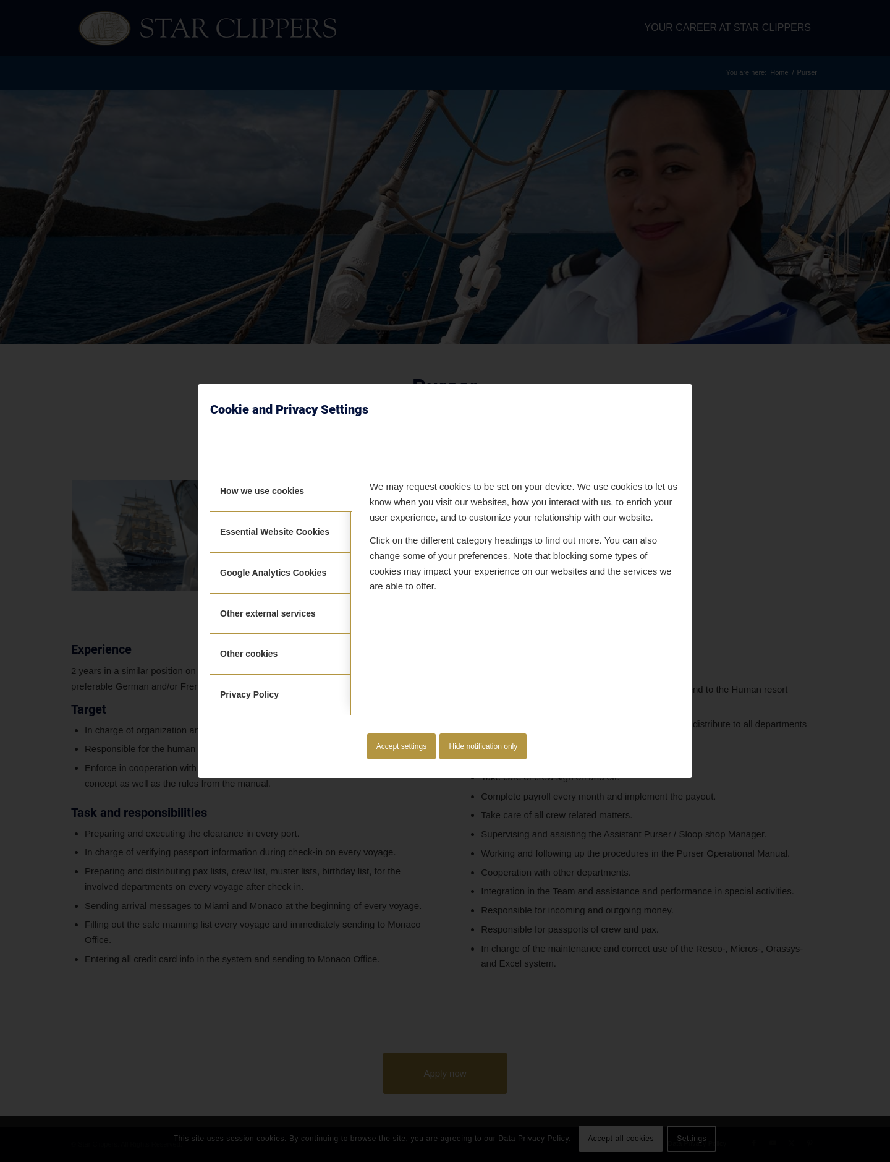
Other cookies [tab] (249, 654)
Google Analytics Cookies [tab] (273, 573)
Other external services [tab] (268, 613)
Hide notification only (483, 746)
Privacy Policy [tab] (249, 694)
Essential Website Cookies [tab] (274, 532)
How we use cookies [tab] (262, 491)
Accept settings (401, 746)
